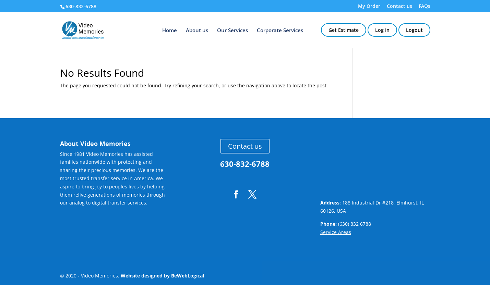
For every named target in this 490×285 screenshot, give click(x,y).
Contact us (399, 6)
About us (197, 31)
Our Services (232, 31)
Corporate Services (280, 31)
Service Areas (335, 232)
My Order (369, 6)
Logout (414, 30)
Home (169, 31)
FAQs (424, 6)
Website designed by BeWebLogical (162, 275)
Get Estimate (343, 30)
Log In (382, 30)
